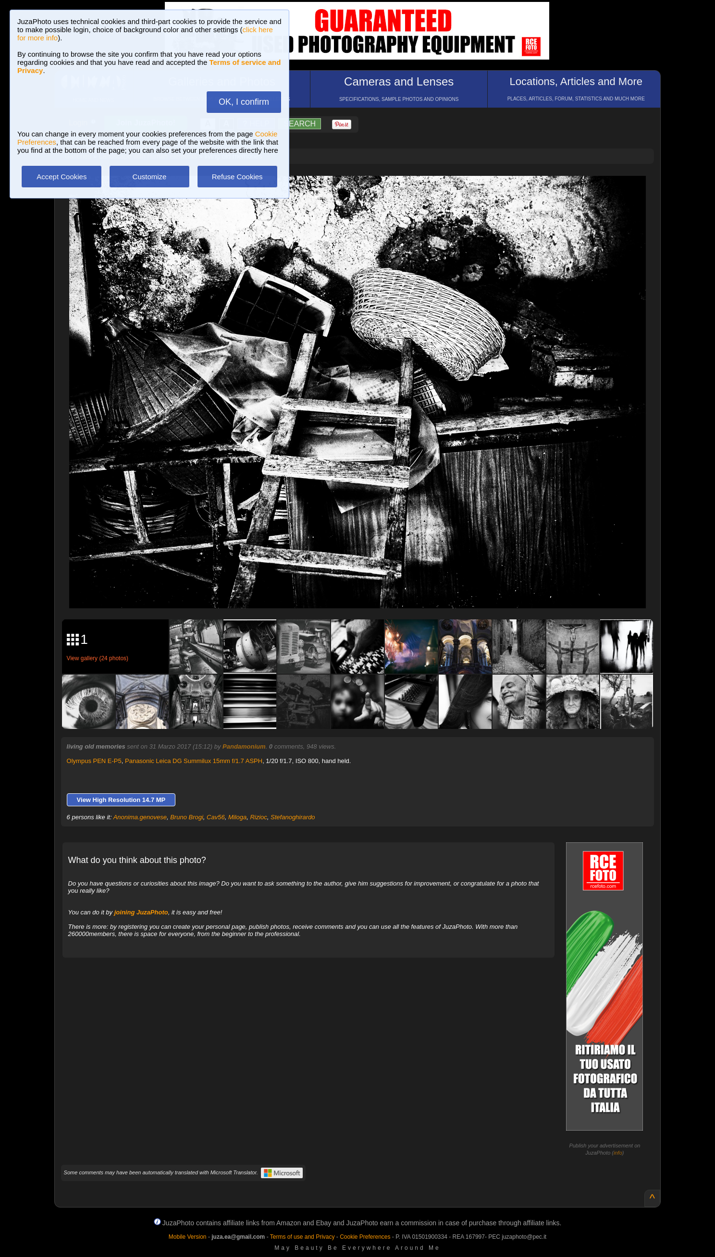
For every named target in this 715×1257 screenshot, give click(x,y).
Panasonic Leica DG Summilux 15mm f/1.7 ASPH (193, 760)
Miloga (237, 817)
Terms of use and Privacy (302, 1236)
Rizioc (258, 817)
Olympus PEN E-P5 (94, 760)
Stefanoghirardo (293, 817)
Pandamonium (244, 746)
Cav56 (216, 817)
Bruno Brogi (186, 817)
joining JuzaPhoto (141, 912)
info (618, 1153)
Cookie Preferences (365, 1236)
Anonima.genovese (140, 817)
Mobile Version (188, 1236)
